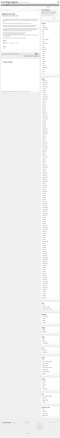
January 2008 (44, 225)
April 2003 (44, 297)
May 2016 (44, 124)
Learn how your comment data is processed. (22, 91)
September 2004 (45, 263)
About (7, 4)
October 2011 (44, 179)
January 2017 (44, 114)
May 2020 (44, 90)
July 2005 (44, 243)
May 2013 (44, 161)
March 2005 (44, 251)
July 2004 (44, 267)
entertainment (44, 27)
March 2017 (44, 110)
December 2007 (45, 227)
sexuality (14, 15)
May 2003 (44, 295)
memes (43, 41)
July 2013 (44, 159)
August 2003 (44, 289)
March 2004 (44, 275)
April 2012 (44, 171)
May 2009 (44, 197)
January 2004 (44, 279)
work (43, 73)
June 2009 (44, 195)
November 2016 (45, 118)
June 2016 (44, 122)
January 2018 (44, 94)
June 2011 (44, 183)
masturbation (35, 56)
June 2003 (44, 293)
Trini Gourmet (44, 352)
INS (31, 56)
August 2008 (44, 215)
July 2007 (44, 235)
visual (43, 69)
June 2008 (44, 219)
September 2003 (45, 287)
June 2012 (44, 169)
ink (42, 35)
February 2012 (45, 173)
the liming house (45, 369)
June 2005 (44, 245)
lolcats (43, 386)
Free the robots (45, 316)
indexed (43, 382)
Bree (43, 359)
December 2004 (45, 257)
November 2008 (45, 209)
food (43, 31)
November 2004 (45, 259)
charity (43, 25)
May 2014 (44, 153)
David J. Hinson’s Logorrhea (47, 361)
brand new (44, 340)
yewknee (43, 373)
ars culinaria (44, 350)
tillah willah (44, 331)
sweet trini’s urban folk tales (47, 367)
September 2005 (45, 241)
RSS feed (53, 13)
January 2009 (44, 205)
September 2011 (45, 181)
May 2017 (44, 106)
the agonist (44, 322)
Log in (43, 409)
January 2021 (44, 84)
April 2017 (44, 108)
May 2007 (44, 239)
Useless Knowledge (45, 371)
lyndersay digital (45, 365)
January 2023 (44, 80)
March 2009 (44, 201)
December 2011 (45, 177)
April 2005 (44, 249)
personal (9, 15)
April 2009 (44, 199)
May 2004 (44, 271)
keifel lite (43, 329)
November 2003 (45, 283)
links (43, 37)
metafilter (44, 318)
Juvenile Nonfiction (45, 363)
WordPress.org (45, 415)
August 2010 (44, 187)
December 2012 (45, 167)
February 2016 (45, 128)
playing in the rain (8, 14)
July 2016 (44, 120)
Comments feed (45, 413)
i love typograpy (45, 342)
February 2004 (45, 277)
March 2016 (44, 126)
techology (44, 65)
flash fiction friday (45, 29)
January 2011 (44, 185)
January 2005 (44, 255)
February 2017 (45, 112)
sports (43, 63)
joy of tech (44, 384)
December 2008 (45, 207)
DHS (25, 56)
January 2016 (44, 130)
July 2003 (44, 291)
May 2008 (44, 221)
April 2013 (44, 163)
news (43, 45)
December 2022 (45, 82)
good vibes (28, 56)
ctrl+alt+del (44, 380)
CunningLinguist (9, 2)
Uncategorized (44, 67)
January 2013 (44, 165)
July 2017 (44, 102)
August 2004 (44, 265)
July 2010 (44, 189)
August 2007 (44, 233)
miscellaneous (44, 43)
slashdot (43, 320)
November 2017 (45, 96)
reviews (43, 57)
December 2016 (45, 116)
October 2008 (44, 211)
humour (43, 33)
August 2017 (44, 100)
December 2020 (45, 86)
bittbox (43, 338)
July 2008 (44, 217)
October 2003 (44, 285)
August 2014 (44, 151)
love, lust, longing (45, 39)
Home (3, 5)
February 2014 (45, 157)
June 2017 (44, 104)
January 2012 (44, 175)
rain (39, 56)
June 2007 (44, 237)
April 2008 (44, 223)
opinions (43, 47)
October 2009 (44, 191)
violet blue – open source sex (47, 309)
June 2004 (44, 269)
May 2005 (44, 247)
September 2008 (45, 213)
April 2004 (44, 273)
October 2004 (44, 261)
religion (43, 55)
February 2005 (45, 253)
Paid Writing (44, 49)
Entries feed (44, 411)
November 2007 (45, 229)
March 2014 (44, 155)
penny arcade (44, 388)
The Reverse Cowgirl (46, 307)
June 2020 (44, 88)
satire (43, 59)
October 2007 (44, 231)
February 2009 (45, 203)
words (43, 71)
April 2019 (44, 92)
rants (11, 15)
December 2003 (45, 281)
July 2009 (44, 193)
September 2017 (45, 98)
